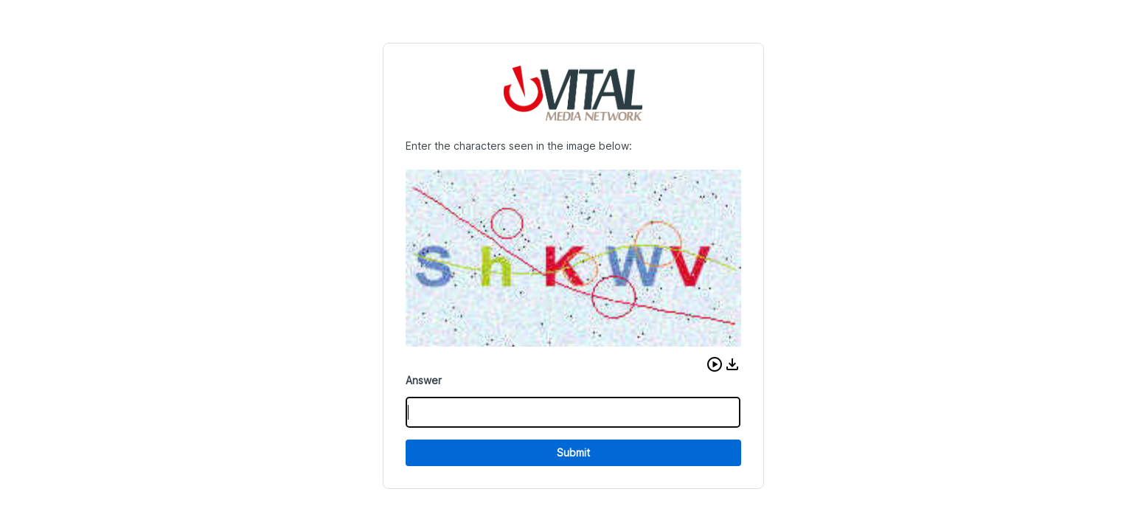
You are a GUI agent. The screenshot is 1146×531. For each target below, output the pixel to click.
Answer (424, 380)
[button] (714, 364)
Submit (573, 452)
